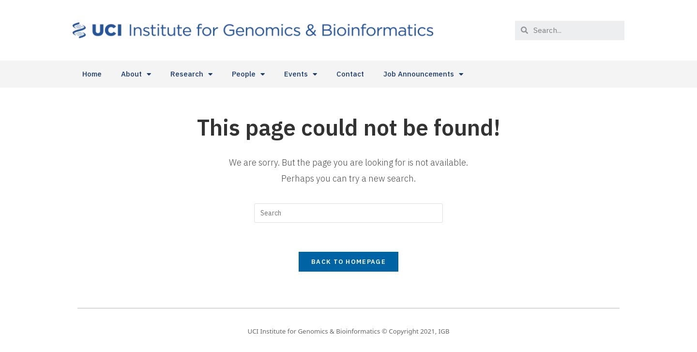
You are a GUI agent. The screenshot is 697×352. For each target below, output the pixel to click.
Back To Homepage (348, 262)
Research (191, 74)
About (136, 74)
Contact (350, 73)
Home (92, 73)
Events (300, 74)
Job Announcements (423, 74)
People (248, 74)
